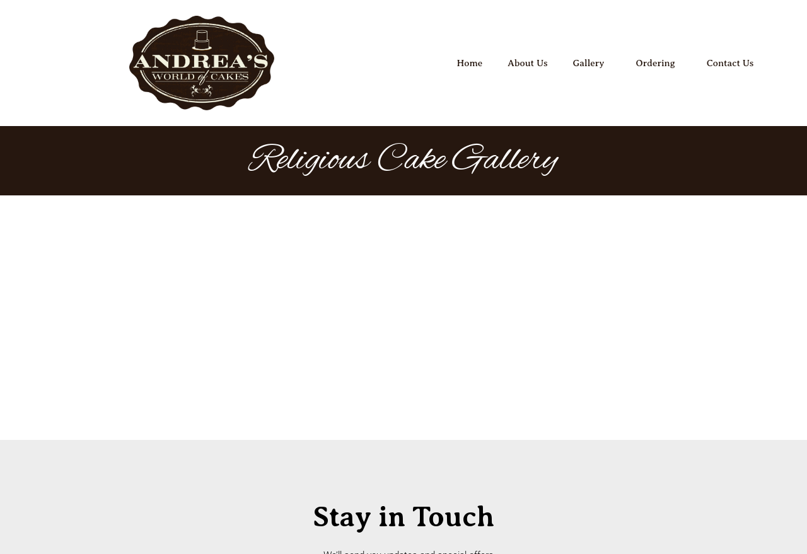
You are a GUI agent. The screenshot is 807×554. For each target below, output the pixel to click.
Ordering (658, 63)
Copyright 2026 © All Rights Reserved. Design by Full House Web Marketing (403, 517)
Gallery (592, 63)
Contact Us (730, 63)
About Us (527, 63)
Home (470, 63)
